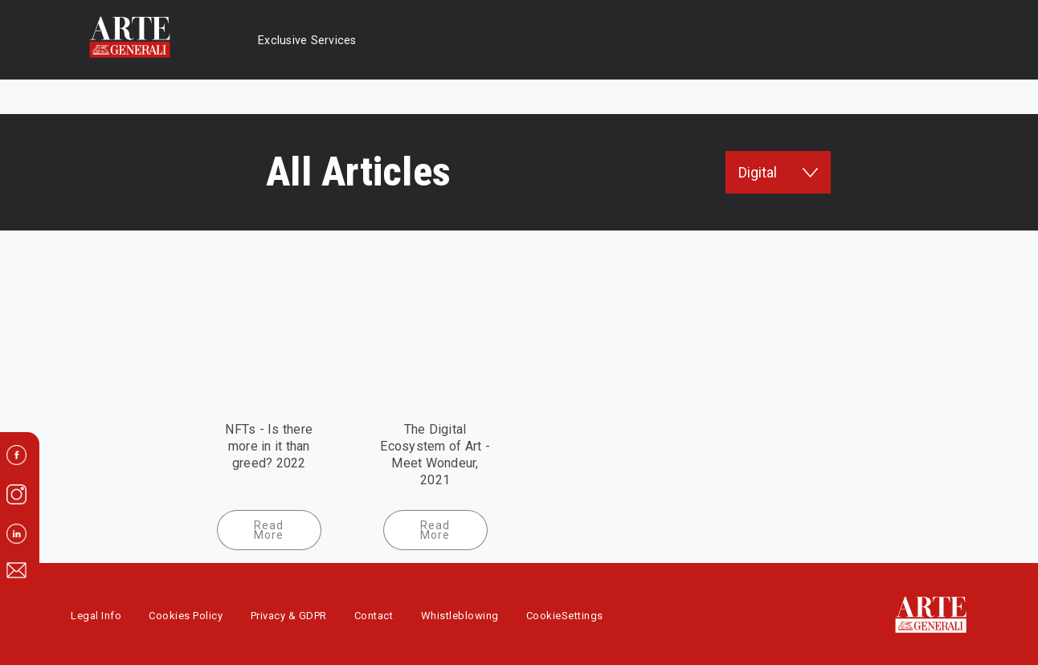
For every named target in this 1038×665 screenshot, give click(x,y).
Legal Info (96, 616)
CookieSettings (564, 616)
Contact (374, 616)
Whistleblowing (460, 616)
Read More (269, 530)
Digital (778, 172)
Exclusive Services (297, 40)
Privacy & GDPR (289, 616)
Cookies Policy (186, 616)
